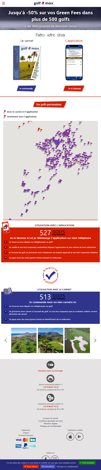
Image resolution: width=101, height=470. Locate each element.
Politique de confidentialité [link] (67, 467)
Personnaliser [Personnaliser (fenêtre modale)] (48, 466)
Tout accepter (87, 462)
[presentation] (6, 340)
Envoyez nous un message (50, 370)
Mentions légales (50, 423)
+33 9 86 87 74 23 (50, 387)
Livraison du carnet (50, 418)
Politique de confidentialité (50, 426)
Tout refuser (31, 466)
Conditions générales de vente (50, 421)
